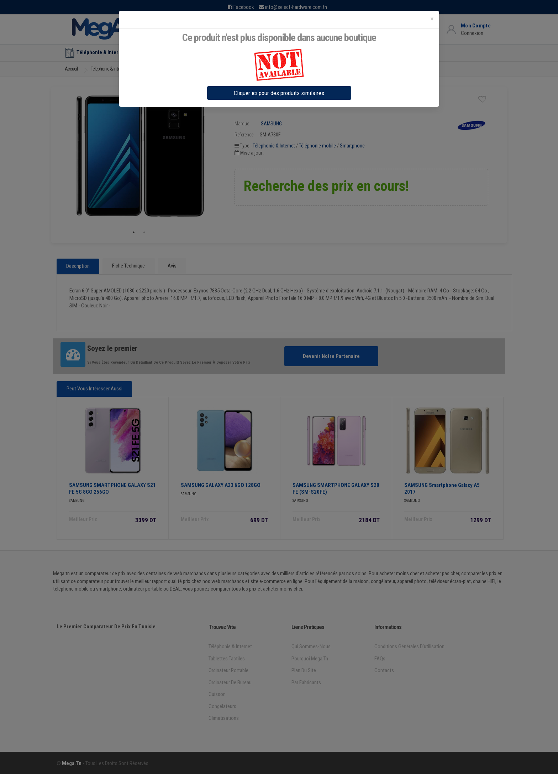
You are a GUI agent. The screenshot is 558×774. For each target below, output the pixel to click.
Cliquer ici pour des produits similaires (279, 93)
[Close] (432, 19)
